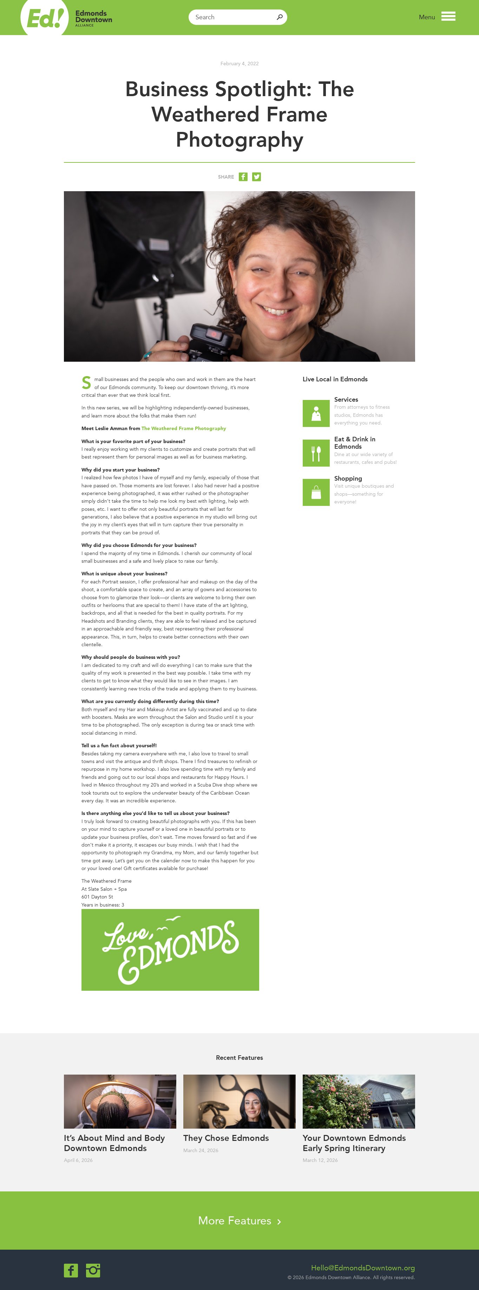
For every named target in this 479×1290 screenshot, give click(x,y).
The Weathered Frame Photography (184, 428)
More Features (239, 1220)
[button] (437, 17)
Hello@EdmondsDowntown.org (363, 1268)
